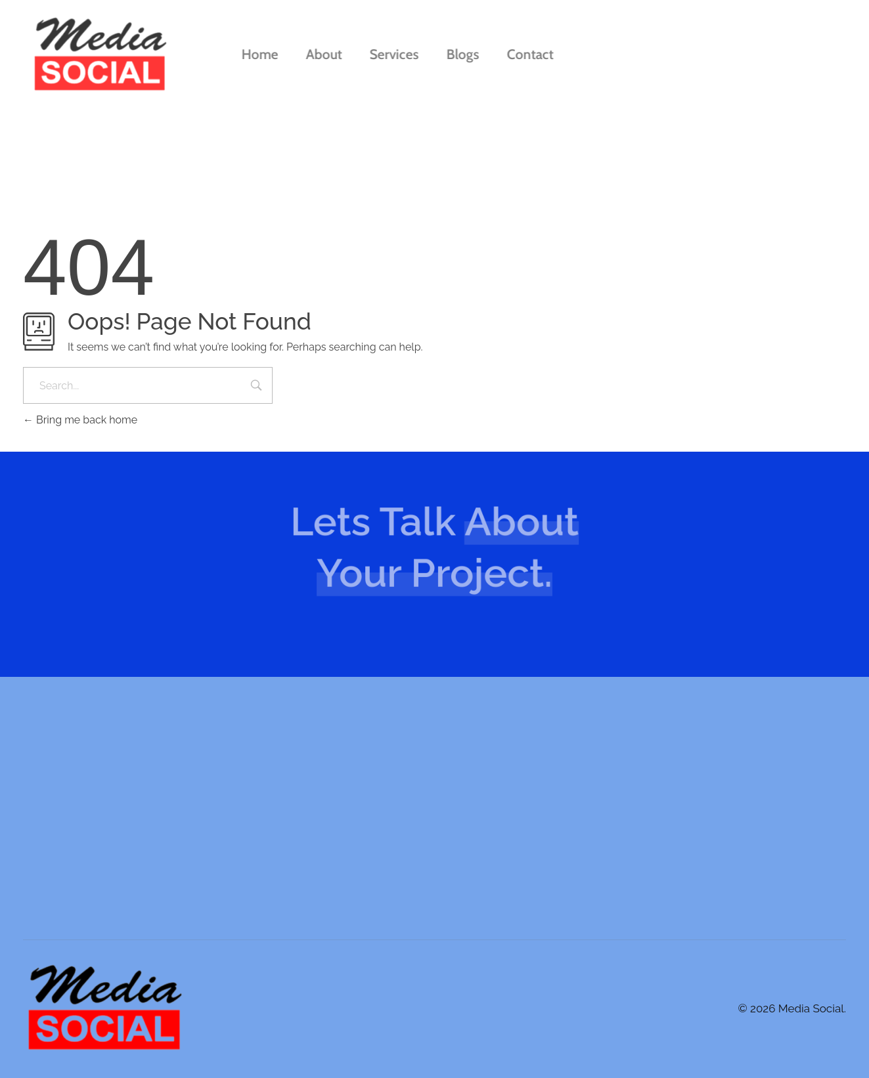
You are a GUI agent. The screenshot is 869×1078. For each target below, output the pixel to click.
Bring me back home (80, 420)
